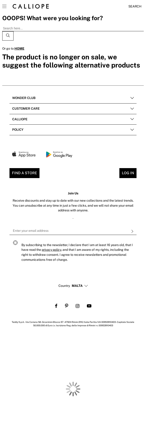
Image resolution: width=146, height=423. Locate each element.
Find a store (24, 173)
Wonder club (23, 98)
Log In (128, 173)
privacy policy (51, 249)
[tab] (73, 98)
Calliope (20, 119)
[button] (77, 285)
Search (134, 6)
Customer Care (26, 108)
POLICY (17, 129)
